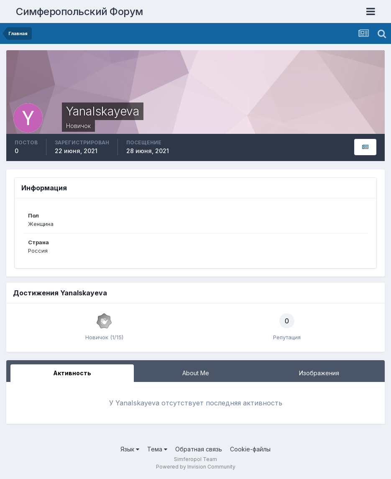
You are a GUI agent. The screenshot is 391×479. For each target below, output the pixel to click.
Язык (129, 449)
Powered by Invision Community (195, 467)
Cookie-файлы (250, 449)
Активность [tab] (72, 373)
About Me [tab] (195, 373)
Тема (157, 449)
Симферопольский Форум (79, 11)
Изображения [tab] (319, 373)
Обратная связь (198, 449)
